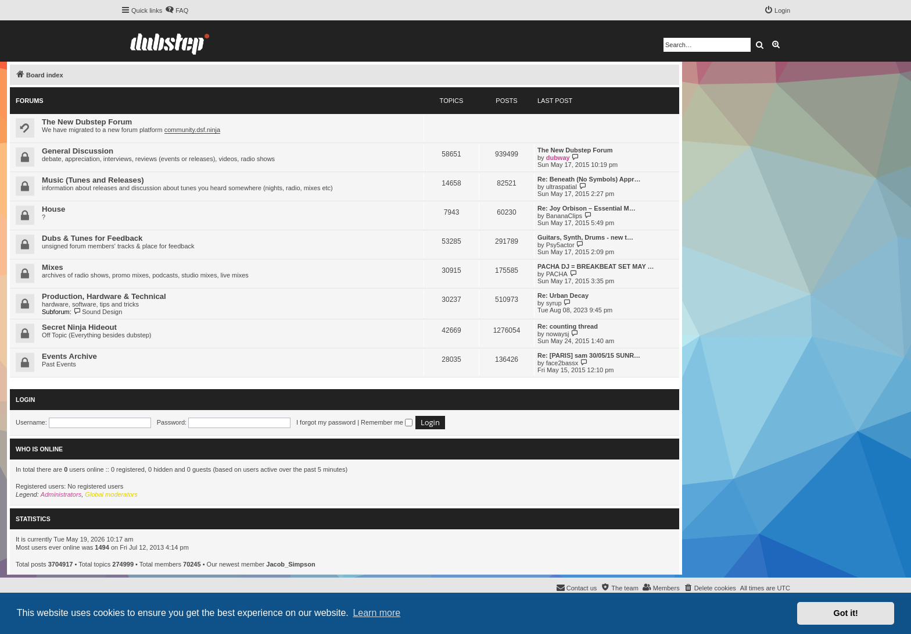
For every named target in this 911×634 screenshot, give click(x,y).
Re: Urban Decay (563, 295)
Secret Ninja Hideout (79, 327)
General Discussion (77, 151)
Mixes (52, 267)
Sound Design (98, 311)
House (53, 209)
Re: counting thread (567, 326)
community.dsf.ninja (192, 129)
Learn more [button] (376, 613)
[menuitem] (176, 10)
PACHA (557, 273)
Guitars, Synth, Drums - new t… (585, 237)
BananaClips (564, 215)
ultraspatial (561, 186)
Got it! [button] (846, 613)
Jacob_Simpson (290, 564)
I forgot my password (326, 422)
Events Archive (69, 356)
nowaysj (557, 333)
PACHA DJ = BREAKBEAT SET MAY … (595, 266)
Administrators (61, 494)
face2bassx (562, 362)
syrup (554, 303)
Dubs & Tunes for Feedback (92, 238)
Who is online (39, 449)
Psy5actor (560, 244)
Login (25, 399)
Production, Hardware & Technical (104, 296)
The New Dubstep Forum (87, 121)
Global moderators (111, 494)
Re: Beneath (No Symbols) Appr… (588, 179)
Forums (30, 100)
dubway (558, 157)
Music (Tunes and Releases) (93, 180)
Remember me (387, 422)
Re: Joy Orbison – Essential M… (586, 208)
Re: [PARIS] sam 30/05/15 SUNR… (588, 355)
